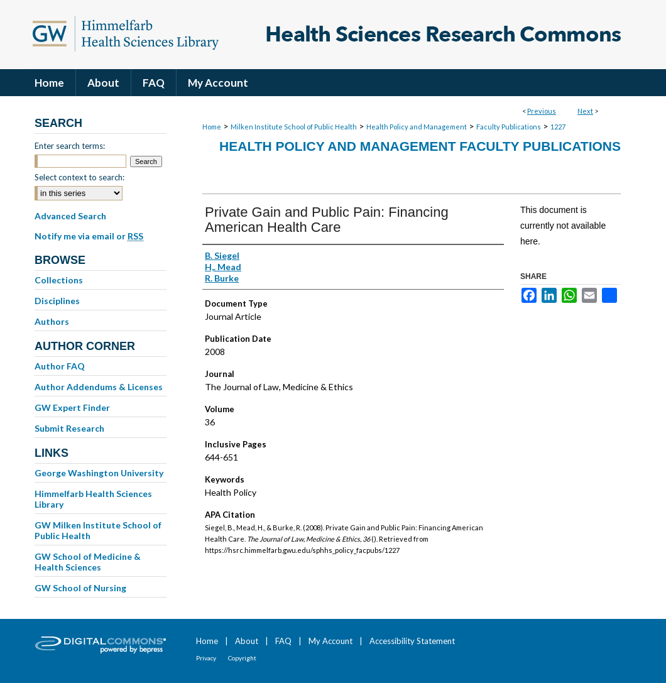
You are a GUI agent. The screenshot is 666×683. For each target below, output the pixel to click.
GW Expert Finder (72, 407)
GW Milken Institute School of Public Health (98, 530)
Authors (52, 321)
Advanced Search (70, 215)
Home (211, 127)
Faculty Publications (508, 127)
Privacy (206, 658)
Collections (59, 280)
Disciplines (57, 300)
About (246, 641)
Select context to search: (79, 177)
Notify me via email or (89, 236)
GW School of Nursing (80, 587)
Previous (541, 111)
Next (585, 111)
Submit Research (69, 428)
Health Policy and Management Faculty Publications (420, 146)
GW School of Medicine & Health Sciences (88, 561)
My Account (330, 641)
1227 (557, 127)
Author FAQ (60, 366)
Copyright (242, 658)
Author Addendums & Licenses (99, 386)
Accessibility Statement (412, 641)
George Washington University (99, 472)
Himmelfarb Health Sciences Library (93, 499)
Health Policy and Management (416, 127)
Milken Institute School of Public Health (294, 127)
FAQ (283, 641)
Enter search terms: (70, 146)
